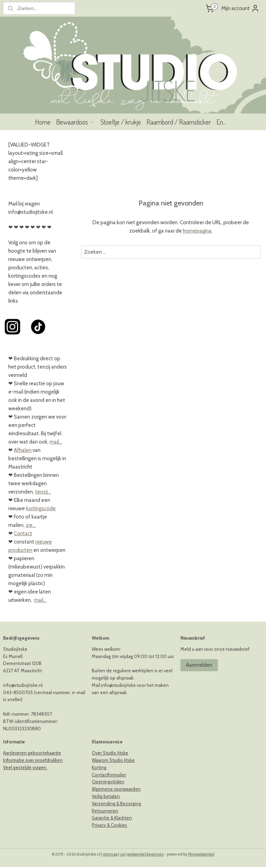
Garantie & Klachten (112, 817)
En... (221, 121)
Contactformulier (109, 774)
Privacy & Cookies (109, 825)
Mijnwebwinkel (201, 854)
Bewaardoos (75, 121)
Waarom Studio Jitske (113, 760)
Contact (23, 533)
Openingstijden (108, 781)
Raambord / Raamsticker (179, 121)
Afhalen (23, 450)
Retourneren (105, 811)
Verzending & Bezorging (116, 803)
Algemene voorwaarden (116, 789)
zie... (31, 525)
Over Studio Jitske (110, 753)
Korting (99, 767)
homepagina (197, 231)
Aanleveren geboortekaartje (32, 753)
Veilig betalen (106, 796)
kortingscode (41, 508)
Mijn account (240, 8)
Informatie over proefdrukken (33, 760)
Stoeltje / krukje (120, 121)
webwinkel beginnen (145, 854)
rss (122, 854)
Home (43, 121)
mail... (56, 442)
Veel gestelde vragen (25, 767)
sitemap (110, 854)
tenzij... (43, 492)
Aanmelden (199, 665)
